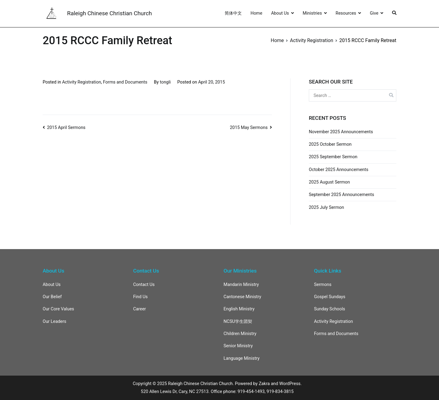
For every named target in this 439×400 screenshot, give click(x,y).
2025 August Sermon (329, 182)
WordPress (290, 383)
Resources (346, 13)
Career (139, 309)
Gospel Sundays (329, 296)
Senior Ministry (238, 345)
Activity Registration (81, 82)
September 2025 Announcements (341, 194)
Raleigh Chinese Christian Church (109, 13)
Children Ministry (239, 333)
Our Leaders (54, 321)
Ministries (312, 13)
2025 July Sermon (326, 207)
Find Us (140, 296)
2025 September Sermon (333, 156)
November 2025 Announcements (341, 131)
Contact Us (144, 284)
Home (256, 13)
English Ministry (239, 309)
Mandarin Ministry (241, 284)
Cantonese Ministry (242, 296)
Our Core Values (58, 309)
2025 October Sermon (330, 144)
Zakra (264, 383)
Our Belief (52, 296)
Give (374, 13)
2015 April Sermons (66, 127)
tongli (165, 82)
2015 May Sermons (249, 127)
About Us (280, 13)
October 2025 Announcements (338, 169)
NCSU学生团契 (237, 321)
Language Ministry (241, 358)
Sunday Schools (329, 309)
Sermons (322, 284)
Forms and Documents (125, 82)
